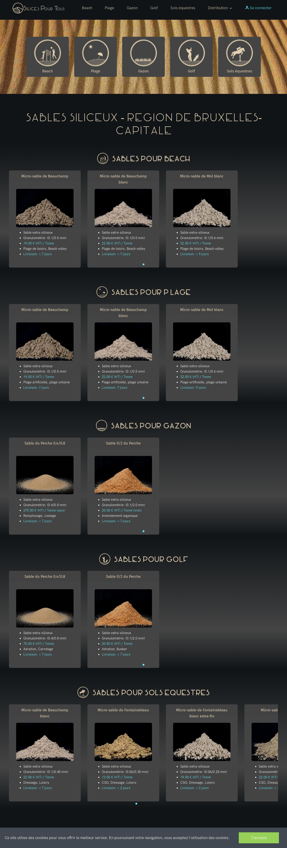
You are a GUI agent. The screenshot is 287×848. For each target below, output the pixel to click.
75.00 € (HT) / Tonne (38, 644)
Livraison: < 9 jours (194, 254)
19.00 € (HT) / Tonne (38, 243)
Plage (109, 8)
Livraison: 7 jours (36, 388)
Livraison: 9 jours (193, 388)
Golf (154, 8)
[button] (220, 8)
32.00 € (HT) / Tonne (195, 243)
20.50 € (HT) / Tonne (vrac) (121, 510)
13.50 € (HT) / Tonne (117, 777)
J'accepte (259, 837)
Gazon (132, 8)
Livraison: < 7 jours (37, 254)
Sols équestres (182, 8)
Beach (87, 8)
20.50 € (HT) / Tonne (117, 644)
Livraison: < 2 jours (116, 788)
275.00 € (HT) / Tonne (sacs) (44, 510)
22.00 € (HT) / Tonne (117, 243)
